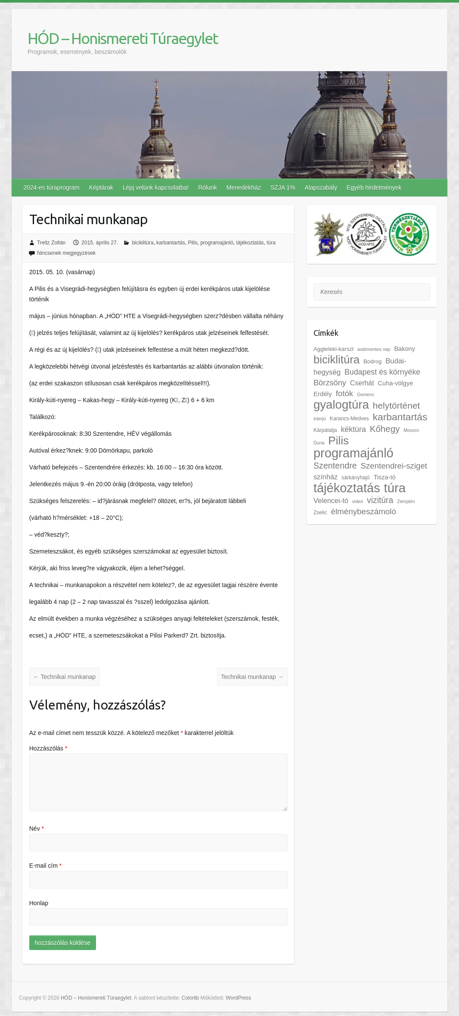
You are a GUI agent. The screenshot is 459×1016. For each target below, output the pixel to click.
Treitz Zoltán (51, 243)
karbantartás (170, 243)
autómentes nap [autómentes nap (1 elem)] (373, 349)
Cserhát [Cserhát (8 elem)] (362, 383)
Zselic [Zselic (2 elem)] (320, 513)
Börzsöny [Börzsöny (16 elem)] (329, 382)
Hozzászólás (48, 748)
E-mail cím (45, 865)
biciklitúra (142, 243)
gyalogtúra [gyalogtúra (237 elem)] (341, 404)
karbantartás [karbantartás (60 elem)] (400, 416)
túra (271, 243)
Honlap (38, 903)
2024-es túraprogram (51, 187)
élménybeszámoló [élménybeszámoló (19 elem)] (363, 511)
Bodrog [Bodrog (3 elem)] (372, 361)
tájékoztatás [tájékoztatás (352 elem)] (346, 488)
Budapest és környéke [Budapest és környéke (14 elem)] (382, 372)
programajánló (216, 243)
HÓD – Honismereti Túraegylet (123, 38)
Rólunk (207, 187)
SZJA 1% (282, 187)
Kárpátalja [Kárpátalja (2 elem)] (325, 430)
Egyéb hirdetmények (374, 187)
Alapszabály (320, 187)
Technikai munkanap (64, 676)
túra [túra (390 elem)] (395, 488)
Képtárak (101, 187)
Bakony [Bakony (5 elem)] (404, 348)
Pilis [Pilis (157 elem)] (338, 440)
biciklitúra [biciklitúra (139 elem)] (336, 359)
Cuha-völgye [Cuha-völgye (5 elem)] (395, 383)
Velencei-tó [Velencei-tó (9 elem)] (330, 500)
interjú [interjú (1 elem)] (319, 418)
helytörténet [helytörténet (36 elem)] (396, 405)
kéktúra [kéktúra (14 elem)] (353, 429)
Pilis (192, 243)
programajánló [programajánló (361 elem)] (353, 453)
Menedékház (243, 187)
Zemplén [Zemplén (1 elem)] (406, 501)
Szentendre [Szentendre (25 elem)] (335, 465)
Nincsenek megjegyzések (66, 253)
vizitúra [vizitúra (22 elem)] (380, 500)
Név (36, 828)
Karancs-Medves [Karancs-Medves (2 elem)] (349, 419)
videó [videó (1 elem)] (357, 501)
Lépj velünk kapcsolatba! (156, 187)
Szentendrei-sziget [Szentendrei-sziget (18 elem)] (394, 465)
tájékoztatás (250, 243)
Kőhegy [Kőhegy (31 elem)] (385, 429)
